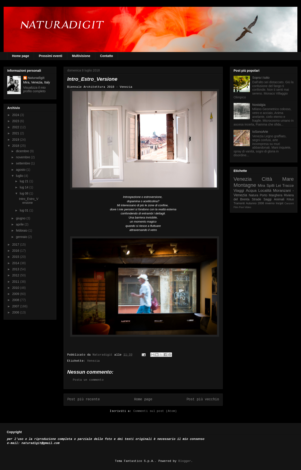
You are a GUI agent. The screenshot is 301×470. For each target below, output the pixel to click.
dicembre (23, 151)
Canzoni (289, 203)
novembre (23, 157)
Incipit (279, 203)
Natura (253, 195)
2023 (16, 121)
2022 (16, 127)
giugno (21, 218)
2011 (16, 281)
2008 (16, 300)
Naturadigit (103, 354)
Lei (278, 185)
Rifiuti (290, 199)
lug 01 (24, 210)
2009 (16, 294)
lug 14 (24, 187)
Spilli (271, 185)
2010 (16, 288)
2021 (16, 133)
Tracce (288, 185)
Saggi (267, 199)
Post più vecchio (202, 399)
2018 (16, 145)
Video (248, 207)
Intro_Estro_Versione (28, 200)
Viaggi (239, 190)
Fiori (241, 207)
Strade (256, 199)
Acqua (251, 190)
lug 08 (24, 193)
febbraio (22, 230)
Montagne (245, 185)
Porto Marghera (271, 195)
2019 (16, 139)
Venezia (93, 361)
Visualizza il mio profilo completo (34, 89)
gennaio (22, 237)
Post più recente (83, 399)
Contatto (106, 56)
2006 (16, 312)
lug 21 (24, 181)
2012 (16, 275)
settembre (23, 163)
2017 (16, 244)
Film (236, 207)
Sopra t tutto (261, 77)
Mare (288, 179)
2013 (16, 269)
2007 (16, 306)
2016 (16, 250)
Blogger (184, 461)
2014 (16, 263)
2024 (16, 115)
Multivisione (81, 56)
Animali (279, 199)
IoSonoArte (260, 131)
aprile (20, 224)
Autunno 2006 (255, 203)
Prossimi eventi (50, 56)
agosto (21, 169)
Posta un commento (88, 380)
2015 (16, 257)
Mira (261, 185)
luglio (20, 176)
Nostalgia (258, 105)
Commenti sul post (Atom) (155, 411)
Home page (20, 56)
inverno (270, 203)
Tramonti (239, 203)
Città (267, 179)
